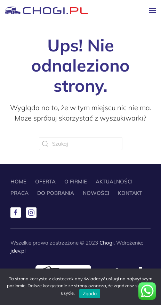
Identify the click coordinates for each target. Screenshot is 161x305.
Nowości (96, 193)
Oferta (45, 181)
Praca (19, 193)
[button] (152, 10)
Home (18, 181)
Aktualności (114, 181)
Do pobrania (55, 193)
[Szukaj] (80, 143)
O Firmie (75, 181)
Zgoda (90, 293)
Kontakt (130, 193)
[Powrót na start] (46, 10)
